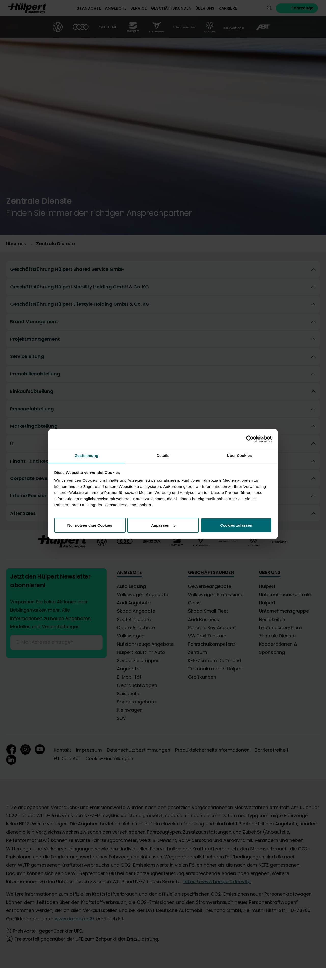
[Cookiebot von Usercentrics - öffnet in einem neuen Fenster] (249, 439)
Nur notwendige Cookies (89, 525)
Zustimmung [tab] (86, 455)
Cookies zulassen (236, 525)
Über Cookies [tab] (239, 455)
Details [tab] (163, 455)
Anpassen (163, 525)
